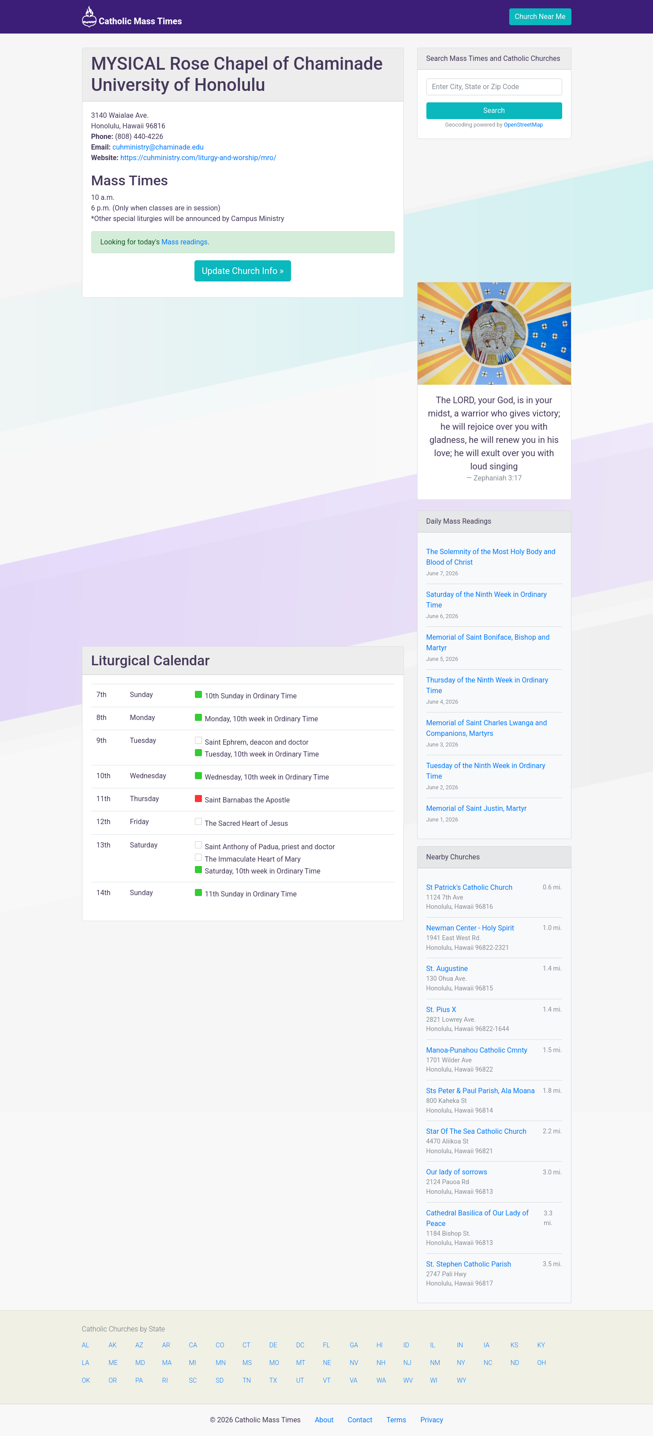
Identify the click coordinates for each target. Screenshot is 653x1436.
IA (486, 1345)
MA (166, 1363)
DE (273, 1345)
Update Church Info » (243, 271)
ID (406, 1345)
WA (381, 1380)
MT (300, 1363)
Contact (359, 1420)
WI (433, 1380)
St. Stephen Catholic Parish (468, 1264)
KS (515, 1345)
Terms (396, 1420)
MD (139, 1363)
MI (192, 1363)
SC (193, 1380)
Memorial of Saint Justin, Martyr (476, 808)
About (324, 1420)
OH (541, 1363)
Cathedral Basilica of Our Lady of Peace (477, 1218)
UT (300, 1380)
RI (165, 1380)
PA (139, 1380)
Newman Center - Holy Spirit (470, 928)
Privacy (431, 1420)
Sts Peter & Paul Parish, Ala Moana (480, 1091)
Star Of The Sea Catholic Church (476, 1131)
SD (220, 1380)
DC (300, 1345)
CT (246, 1345)
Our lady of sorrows (457, 1172)
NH (381, 1363)
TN (247, 1380)
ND (515, 1363)
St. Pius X (441, 1009)
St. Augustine (447, 968)
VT (326, 1380)
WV (407, 1380)
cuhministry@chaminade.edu (158, 147)
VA (353, 1380)
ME (112, 1363)
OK (86, 1380)
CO (220, 1345)
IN (460, 1345)
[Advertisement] (243, 370)
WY (461, 1380)
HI (380, 1345)
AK (112, 1345)
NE (327, 1363)
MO (273, 1363)
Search (494, 110)
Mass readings (184, 242)
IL (432, 1345)
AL (86, 1345)
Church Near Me (540, 16)
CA (193, 1345)
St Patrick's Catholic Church (469, 887)
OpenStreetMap (523, 124)
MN (220, 1363)
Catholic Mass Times (132, 17)
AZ (139, 1345)
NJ (407, 1363)
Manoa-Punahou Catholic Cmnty (476, 1050)
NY (461, 1363)
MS (247, 1363)
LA (86, 1363)
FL (326, 1345)
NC (488, 1363)
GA (354, 1345)
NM (434, 1363)
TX (273, 1380)
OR (112, 1380)
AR (166, 1345)
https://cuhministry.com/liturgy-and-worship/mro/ (198, 158)
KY (541, 1345)
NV (354, 1363)
